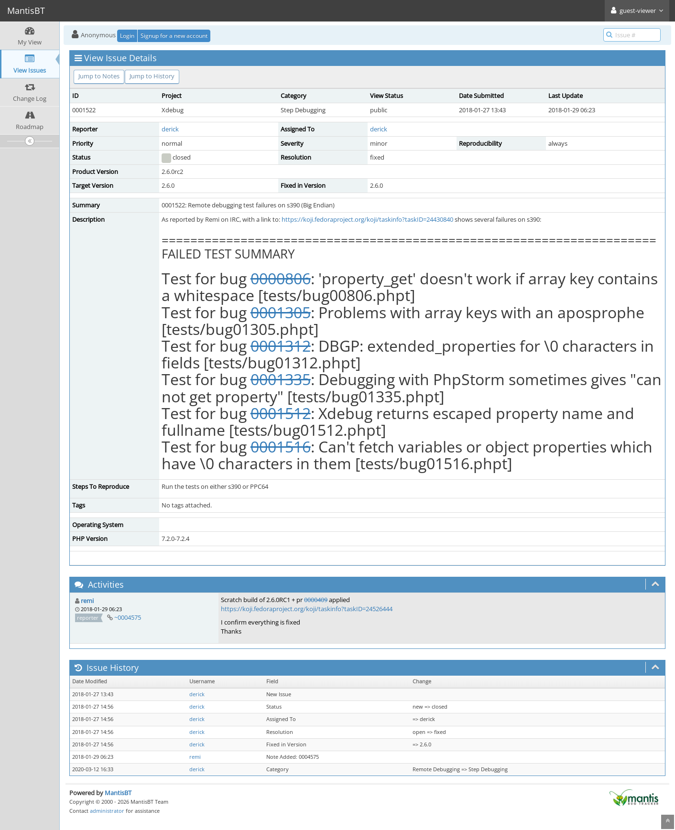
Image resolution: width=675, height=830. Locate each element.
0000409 (315, 599)
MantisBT (118, 792)
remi (87, 600)
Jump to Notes (99, 76)
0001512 (280, 413)
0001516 (280, 446)
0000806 (280, 278)
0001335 (280, 379)
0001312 (280, 345)
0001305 (280, 312)
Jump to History (152, 76)
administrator (107, 810)
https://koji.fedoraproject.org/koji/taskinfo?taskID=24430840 (367, 219)
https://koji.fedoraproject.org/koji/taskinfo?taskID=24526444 (306, 608)
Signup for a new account (174, 36)
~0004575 (127, 617)
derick (170, 129)
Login (127, 36)
